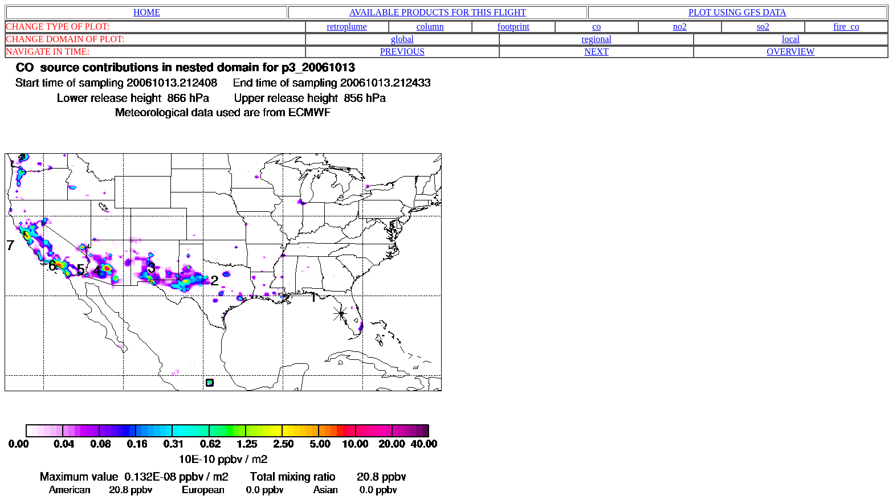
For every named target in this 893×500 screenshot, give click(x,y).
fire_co (846, 26)
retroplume (347, 26)
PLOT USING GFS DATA (737, 12)
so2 (763, 26)
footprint (513, 26)
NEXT (596, 51)
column (430, 26)
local (791, 39)
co (596, 26)
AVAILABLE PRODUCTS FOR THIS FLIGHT (437, 12)
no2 (680, 26)
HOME (146, 12)
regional (596, 39)
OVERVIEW (791, 51)
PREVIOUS (402, 51)
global (402, 39)
